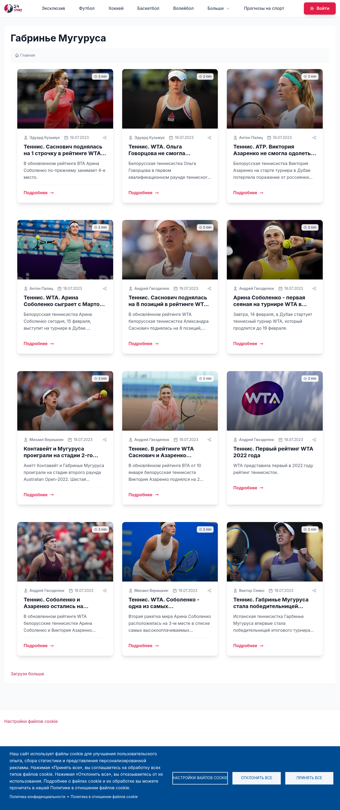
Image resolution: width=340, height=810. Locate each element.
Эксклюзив (53, 8)
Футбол (87, 8)
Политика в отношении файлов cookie (104, 797)
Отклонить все (256, 778)
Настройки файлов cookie (31, 721)
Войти (319, 8)
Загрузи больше (27, 674)
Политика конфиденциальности (37, 797)
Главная (25, 55)
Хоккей (116, 8)
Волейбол (183, 8)
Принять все (309, 778)
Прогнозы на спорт (264, 8)
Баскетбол (148, 8)
